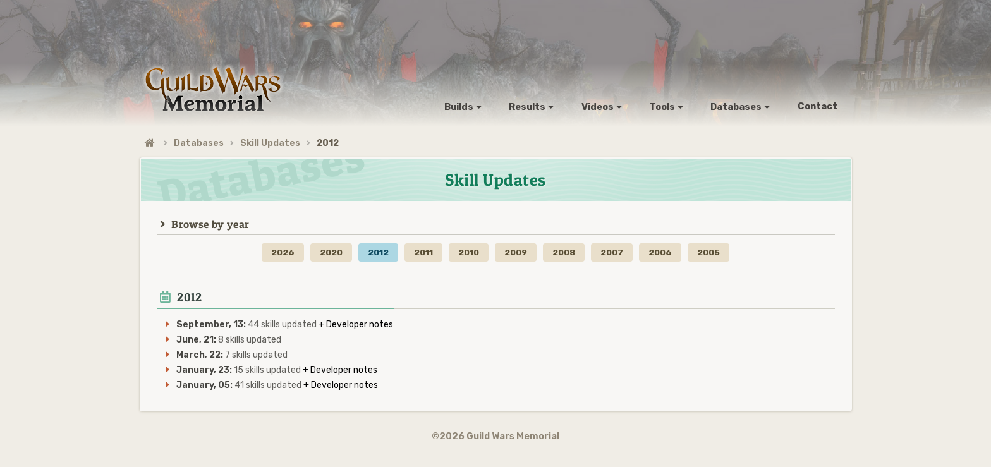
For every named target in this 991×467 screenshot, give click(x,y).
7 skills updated (232, 354)
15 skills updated (239, 370)
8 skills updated (228, 339)
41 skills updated (239, 385)
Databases (199, 143)
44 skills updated (247, 324)
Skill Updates (270, 143)
